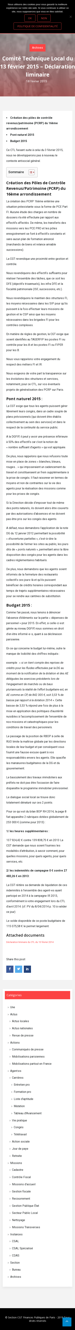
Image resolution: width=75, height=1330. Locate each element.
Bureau (16, 1269)
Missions (16, 1163)
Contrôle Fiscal (21, 1177)
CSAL (15, 1241)
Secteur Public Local (25, 1213)
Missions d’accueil (23, 1184)
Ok (30, 18)
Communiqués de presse (27, 1049)
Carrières (17, 1077)
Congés (18, 1127)
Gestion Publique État (25, 1205)
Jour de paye (20, 1148)
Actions (15, 1042)
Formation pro (22, 1092)
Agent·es (15, 1071)
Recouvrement (21, 1198)
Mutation (19, 1106)
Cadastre (17, 1170)
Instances (16, 1234)
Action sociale (21, 1141)
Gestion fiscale (21, 1191)
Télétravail (20, 1134)
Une (12, 1007)
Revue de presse (22, 1035)
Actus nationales (22, 1028)
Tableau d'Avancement (28, 1113)
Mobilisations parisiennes (28, 1056)
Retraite (17, 1156)
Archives (37, 47)
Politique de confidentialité (37, 26)
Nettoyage (18, 1220)
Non (44, 18)
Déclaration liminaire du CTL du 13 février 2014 (30, 942)
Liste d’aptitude (23, 1099)
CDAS (15, 1255)
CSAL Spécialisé (22, 1248)
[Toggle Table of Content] (30, 172)
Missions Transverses (26, 1227)
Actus (13, 1014)
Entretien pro (22, 1084)
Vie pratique (19, 1120)
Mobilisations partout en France (32, 1063)
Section (15, 1262)
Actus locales (20, 1021)
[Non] (70, 16)
